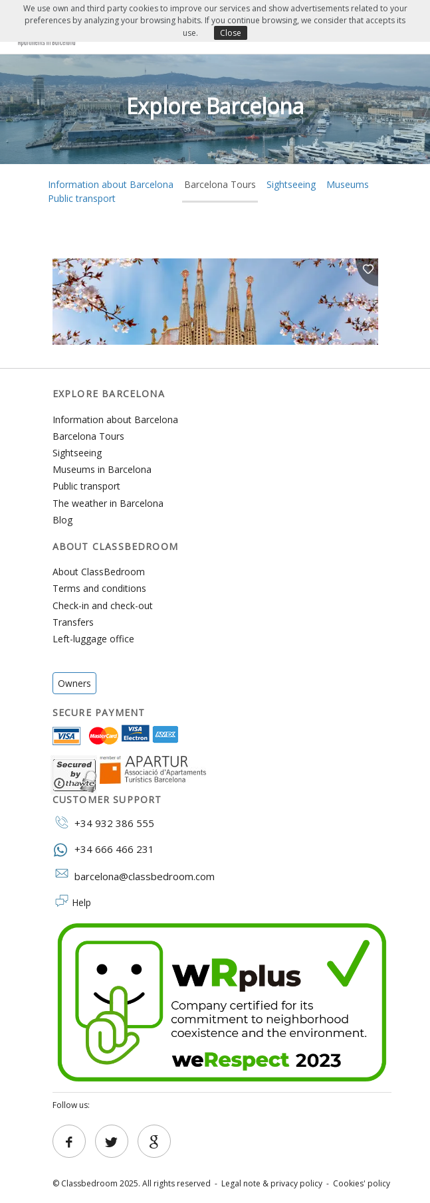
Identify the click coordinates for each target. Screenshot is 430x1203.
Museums (347, 184)
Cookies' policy (361, 1183)
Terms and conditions (99, 588)
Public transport (82, 198)
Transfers (73, 622)
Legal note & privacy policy (271, 1183)
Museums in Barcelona (102, 469)
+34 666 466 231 (103, 848)
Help (81, 902)
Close (230, 33)
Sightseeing (291, 184)
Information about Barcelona (115, 419)
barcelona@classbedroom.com (134, 875)
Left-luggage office (93, 638)
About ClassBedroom (99, 571)
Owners (74, 683)
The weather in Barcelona (108, 503)
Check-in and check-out (103, 605)
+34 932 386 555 (103, 822)
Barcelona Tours (220, 184)
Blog (62, 519)
